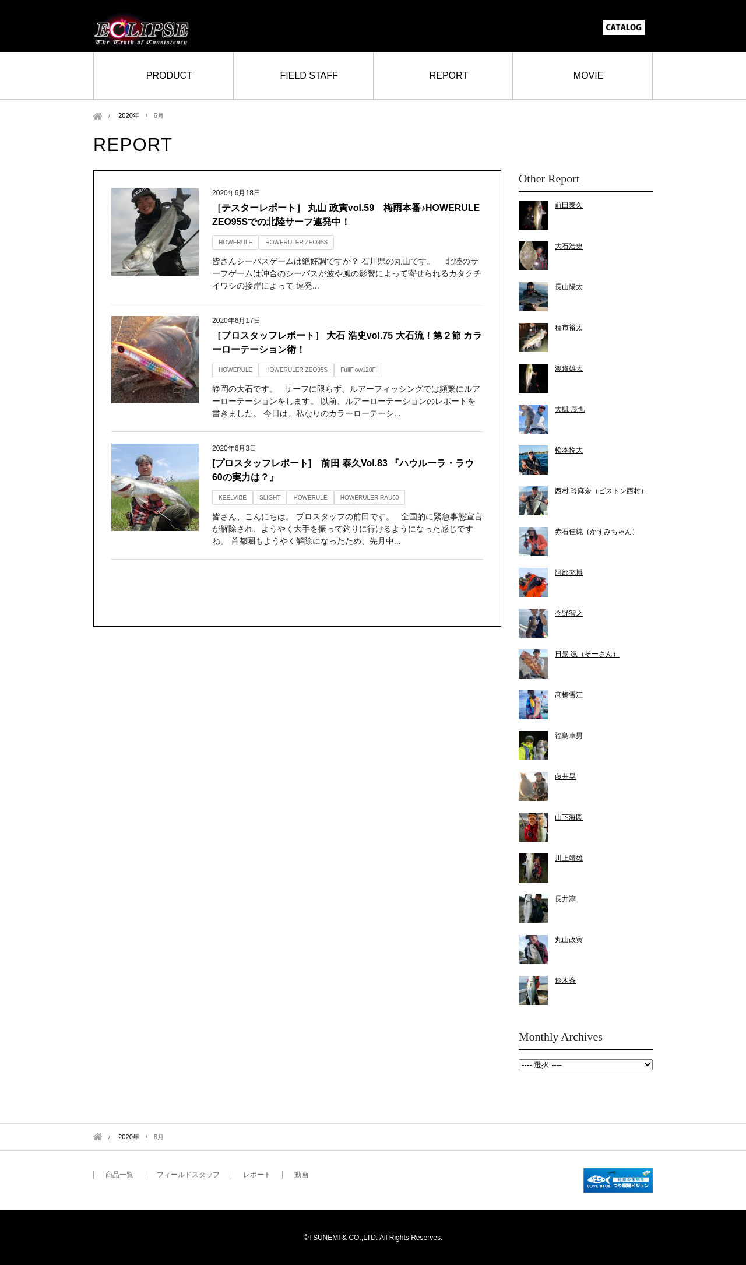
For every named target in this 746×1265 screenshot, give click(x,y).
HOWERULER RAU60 (369, 497)
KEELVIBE (233, 497)
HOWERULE (235, 242)
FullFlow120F (358, 370)
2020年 (128, 115)
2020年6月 (586, 1064)
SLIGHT (269, 497)
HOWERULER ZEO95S (296, 242)
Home (97, 115)
